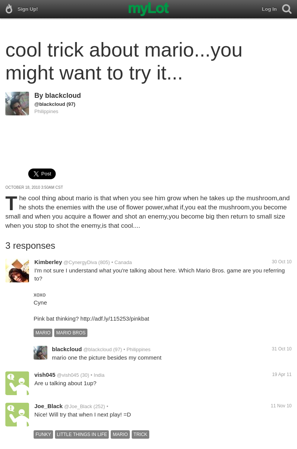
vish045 (44, 374)
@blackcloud (49, 104)
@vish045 (68, 375)
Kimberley (48, 262)
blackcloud (63, 95)
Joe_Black (48, 406)
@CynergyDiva (80, 262)
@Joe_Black (78, 406)
